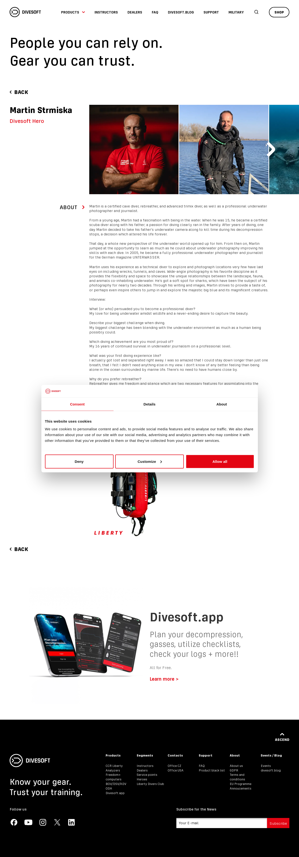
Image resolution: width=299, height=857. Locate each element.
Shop (279, 12)
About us (236, 766)
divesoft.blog (181, 12)
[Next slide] (271, 149)
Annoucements (240, 788)
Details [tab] (150, 404)
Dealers (134, 12)
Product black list (212, 770)
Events (266, 766)
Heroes (142, 779)
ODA (109, 788)
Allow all (219, 461)
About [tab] (221, 404)
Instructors (106, 12)
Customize (150, 461)
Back (19, 92)
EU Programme (240, 784)
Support (211, 12)
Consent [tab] (77, 404)
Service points (147, 775)
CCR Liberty (114, 766)
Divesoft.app (115, 793)
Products (73, 12)
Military (236, 12)
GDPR (234, 770)
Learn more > (164, 679)
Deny (79, 461)
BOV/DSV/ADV (116, 784)
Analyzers (113, 770)
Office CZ (174, 766)
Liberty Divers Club (150, 784)
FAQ (155, 12)
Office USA (176, 770)
